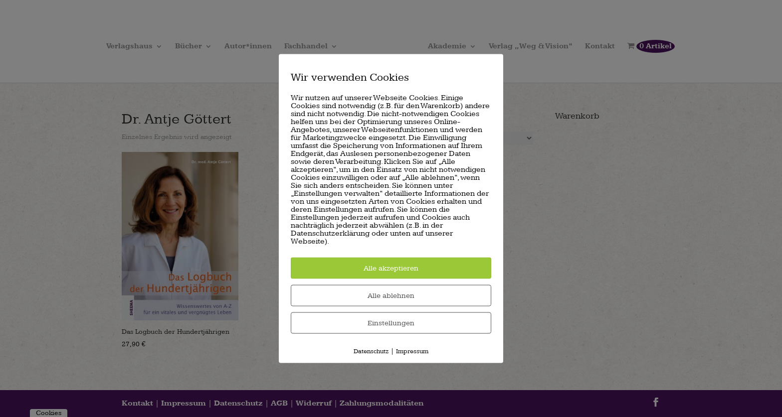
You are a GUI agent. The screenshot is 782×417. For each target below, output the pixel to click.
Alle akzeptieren (391, 268)
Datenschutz (371, 351)
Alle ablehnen (391, 295)
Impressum (412, 351)
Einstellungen (391, 322)
